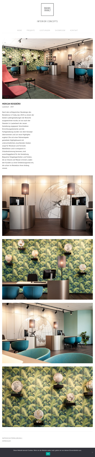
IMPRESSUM (6, 441)
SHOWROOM (60, 30)
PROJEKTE (31, 30)
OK (48, 454)
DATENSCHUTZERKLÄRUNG (11, 438)
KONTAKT (74, 30)
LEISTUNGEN (45, 30)
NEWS (19, 30)
